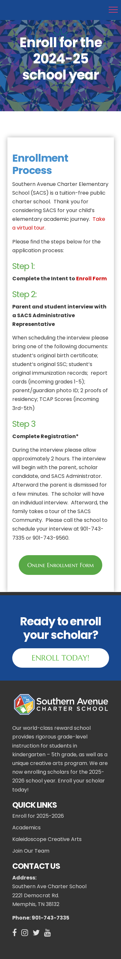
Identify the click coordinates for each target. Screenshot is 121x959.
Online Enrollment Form (60, 565)
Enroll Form (91, 278)
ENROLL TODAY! (60, 658)
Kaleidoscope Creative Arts (47, 839)
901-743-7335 (50, 917)
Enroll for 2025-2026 (38, 816)
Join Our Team (30, 851)
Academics (26, 827)
